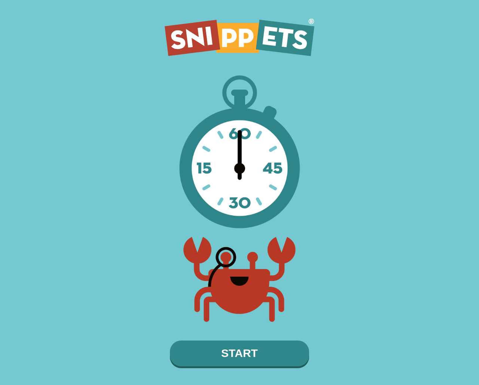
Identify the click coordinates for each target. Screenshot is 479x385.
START (239, 353)
